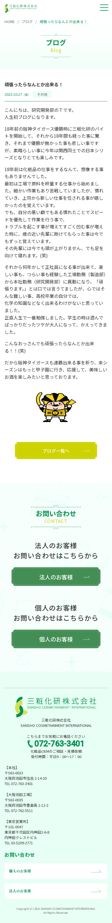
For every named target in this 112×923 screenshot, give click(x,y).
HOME (10, 21)
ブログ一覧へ (56, 450)
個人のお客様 (56, 639)
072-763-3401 (59, 744)
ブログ (27, 21)
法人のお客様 (56, 577)
